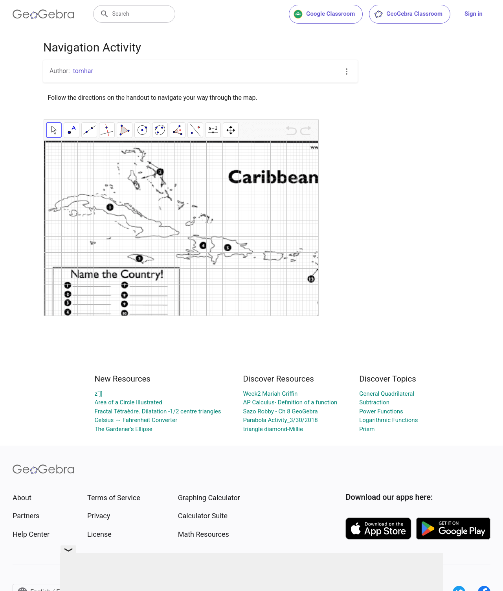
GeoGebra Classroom (408, 14)
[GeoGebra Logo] (43, 14)
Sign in (473, 13)
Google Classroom (324, 14)
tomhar (83, 71)
